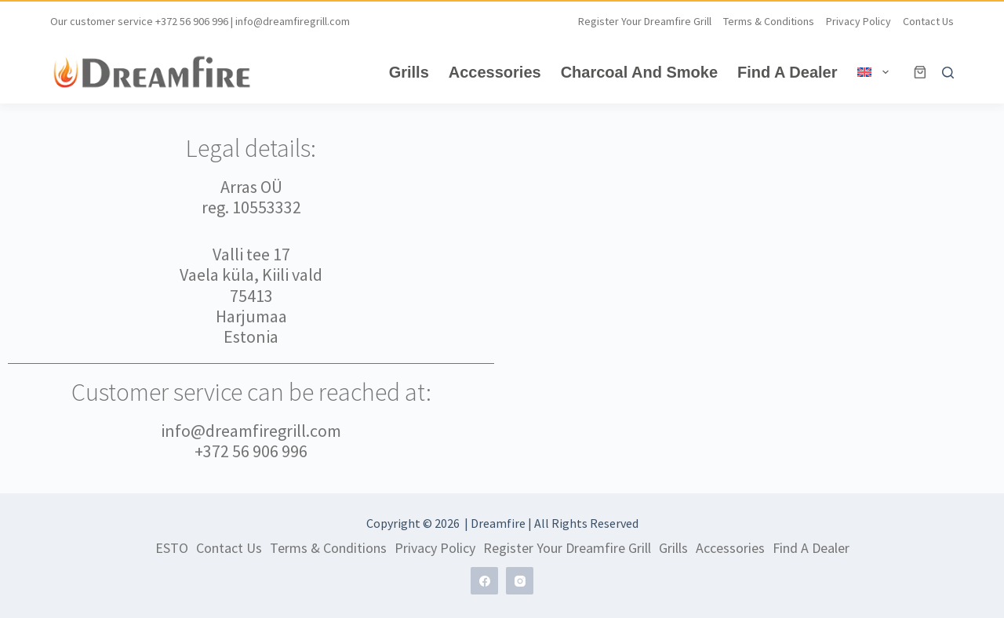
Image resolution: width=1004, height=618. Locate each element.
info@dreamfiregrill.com (292, 21)
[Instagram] (519, 580)
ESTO (171, 548)
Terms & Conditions (768, 21)
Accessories (495, 72)
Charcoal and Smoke (639, 72)
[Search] (948, 72)
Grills (409, 72)
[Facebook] (484, 580)
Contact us (928, 21)
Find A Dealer (787, 72)
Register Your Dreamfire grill (644, 21)
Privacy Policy (858, 21)
